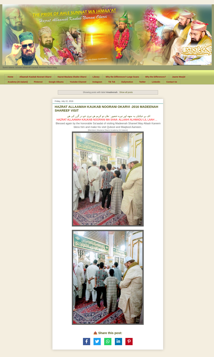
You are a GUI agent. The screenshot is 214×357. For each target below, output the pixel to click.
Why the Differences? (155, 77)
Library (96, 77)
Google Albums (56, 82)
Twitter (142, 82)
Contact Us (171, 82)
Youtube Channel (78, 82)
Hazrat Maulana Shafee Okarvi (72, 77)
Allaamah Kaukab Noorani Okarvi (35, 77)
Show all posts (126, 92)
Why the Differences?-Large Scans (122, 77)
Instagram (97, 82)
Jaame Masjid (178, 77)
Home (10, 77)
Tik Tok (111, 82)
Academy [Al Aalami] (18, 82)
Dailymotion (127, 82)
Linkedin (156, 82)
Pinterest (38, 82)
